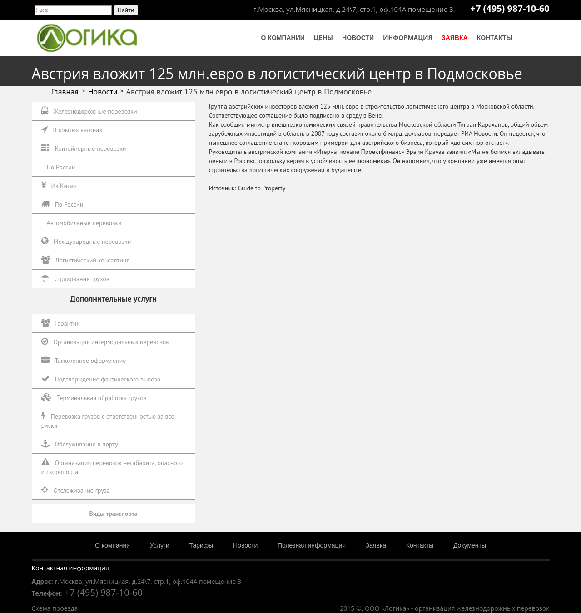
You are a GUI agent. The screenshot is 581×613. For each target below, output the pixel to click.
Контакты (494, 37)
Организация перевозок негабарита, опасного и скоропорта (112, 467)
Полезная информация (312, 545)
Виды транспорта (113, 513)
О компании (283, 37)
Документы (469, 545)
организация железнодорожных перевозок (482, 608)
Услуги (159, 545)
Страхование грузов (75, 278)
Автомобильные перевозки (84, 223)
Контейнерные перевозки (83, 148)
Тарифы (201, 545)
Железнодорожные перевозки (89, 111)
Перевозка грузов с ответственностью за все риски (107, 421)
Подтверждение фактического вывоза (100, 379)
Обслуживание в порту (79, 444)
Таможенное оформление (83, 360)
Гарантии (60, 323)
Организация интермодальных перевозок (105, 341)
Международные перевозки (86, 241)
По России (61, 167)
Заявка (455, 37)
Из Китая (58, 185)
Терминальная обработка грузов (94, 397)
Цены (323, 37)
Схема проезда (55, 608)
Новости (358, 37)
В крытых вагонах (72, 129)
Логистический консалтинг (85, 260)
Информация (407, 37)
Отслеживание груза (75, 490)
